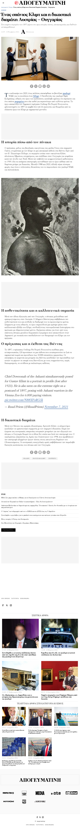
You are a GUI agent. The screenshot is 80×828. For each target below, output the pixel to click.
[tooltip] (31, 86)
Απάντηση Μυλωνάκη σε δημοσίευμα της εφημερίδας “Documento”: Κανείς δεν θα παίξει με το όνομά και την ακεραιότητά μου (39, 506)
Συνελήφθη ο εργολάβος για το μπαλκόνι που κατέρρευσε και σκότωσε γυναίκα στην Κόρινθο (33, 515)
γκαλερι (26, 458)
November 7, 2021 (56, 407)
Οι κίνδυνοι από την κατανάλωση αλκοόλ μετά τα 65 (13, 731)
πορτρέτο (52, 458)
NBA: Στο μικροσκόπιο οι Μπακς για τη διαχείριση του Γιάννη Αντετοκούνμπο (28, 498)
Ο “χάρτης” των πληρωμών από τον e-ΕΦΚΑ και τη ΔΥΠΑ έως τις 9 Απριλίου (28, 511)
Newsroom (30, 32)
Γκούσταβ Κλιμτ (39, 458)
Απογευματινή (4, 7)
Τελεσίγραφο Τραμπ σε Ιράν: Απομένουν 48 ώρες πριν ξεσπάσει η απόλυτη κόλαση (40, 732)
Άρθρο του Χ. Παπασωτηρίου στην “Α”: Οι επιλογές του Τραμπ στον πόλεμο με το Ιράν (40, 762)
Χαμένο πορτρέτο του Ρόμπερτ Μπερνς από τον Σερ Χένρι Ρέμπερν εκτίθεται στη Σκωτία (59, 697)
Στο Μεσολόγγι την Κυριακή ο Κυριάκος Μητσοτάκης (20, 523)
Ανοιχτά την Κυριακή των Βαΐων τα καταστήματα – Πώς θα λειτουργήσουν (27, 502)
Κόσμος (10, 7)
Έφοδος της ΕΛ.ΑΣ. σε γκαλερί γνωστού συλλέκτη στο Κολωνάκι (58, 654)
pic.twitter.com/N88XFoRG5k (24, 400)
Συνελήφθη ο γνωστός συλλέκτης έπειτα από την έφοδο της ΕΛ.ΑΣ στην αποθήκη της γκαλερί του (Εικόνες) (19, 655)
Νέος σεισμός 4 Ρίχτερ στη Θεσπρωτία (15, 519)
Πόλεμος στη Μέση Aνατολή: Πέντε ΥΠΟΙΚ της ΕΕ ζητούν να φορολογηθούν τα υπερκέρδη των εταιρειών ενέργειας (13, 763)
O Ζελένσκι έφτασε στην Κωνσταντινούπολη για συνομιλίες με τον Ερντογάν (65, 732)
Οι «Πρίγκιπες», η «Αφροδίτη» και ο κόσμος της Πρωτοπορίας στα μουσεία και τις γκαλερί (20, 697)
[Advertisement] (40, 476)
